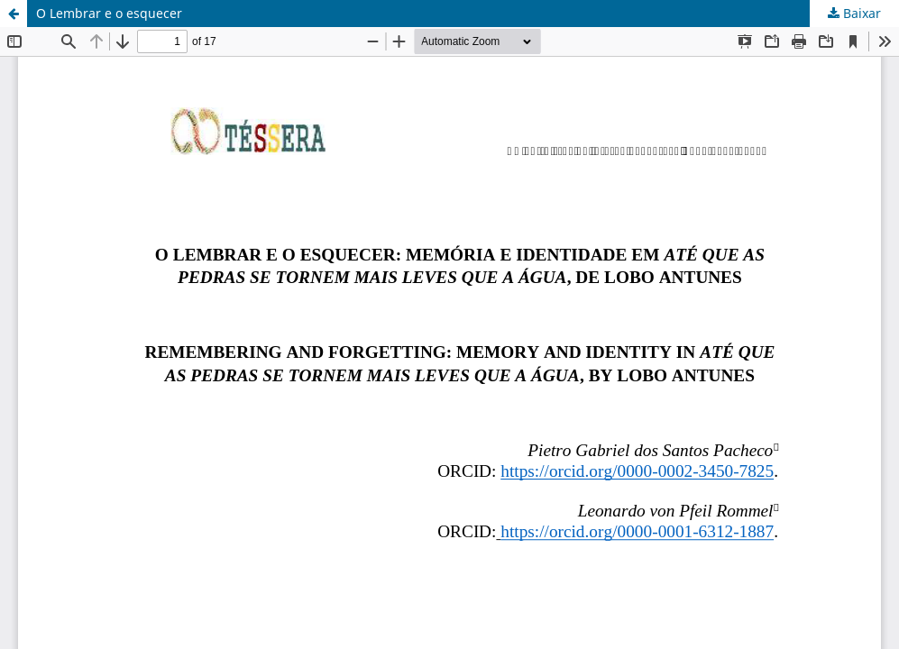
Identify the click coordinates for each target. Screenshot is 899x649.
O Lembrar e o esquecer (109, 13)
